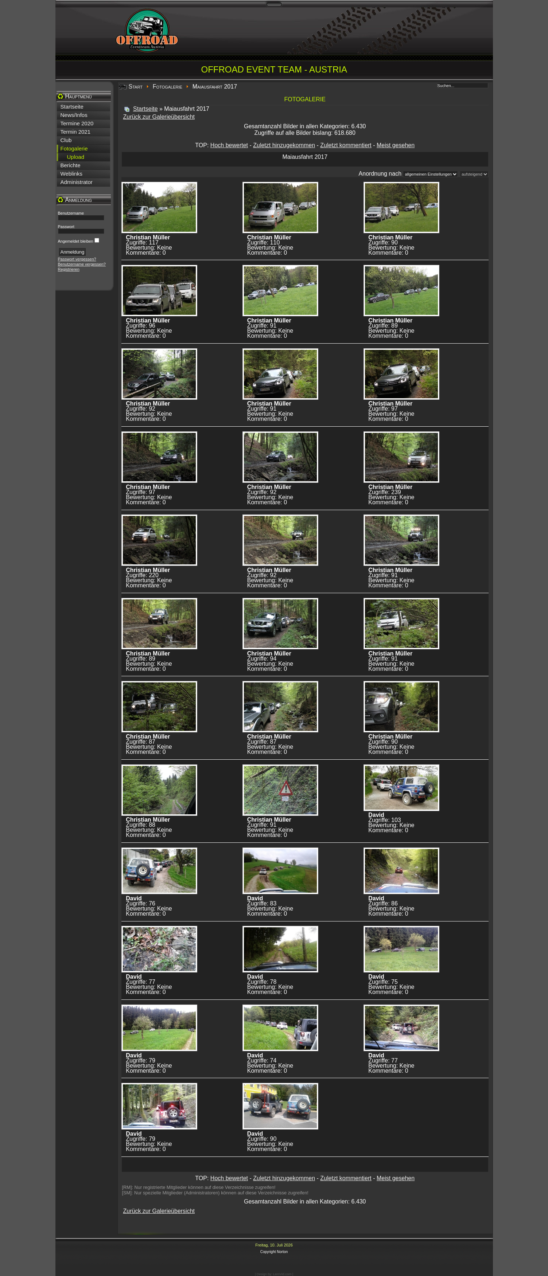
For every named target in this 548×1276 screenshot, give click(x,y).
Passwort (66, 226)
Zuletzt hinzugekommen (284, 145)
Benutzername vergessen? (82, 264)
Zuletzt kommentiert (345, 145)
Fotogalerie (167, 86)
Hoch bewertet (229, 145)
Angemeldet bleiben (75, 241)
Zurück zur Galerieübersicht (159, 117)
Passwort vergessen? (77, 259)
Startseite (145, 109)
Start (136, 86)
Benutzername (71, 213)
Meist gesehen (396, 145)
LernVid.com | (283, 1274)
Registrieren (68, 269)
